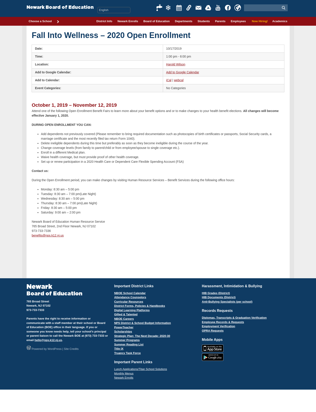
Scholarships (123, 331)
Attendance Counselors (130, 297)
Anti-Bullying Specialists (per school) (227, 301)
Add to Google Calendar (182, 72)
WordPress (54, 349)
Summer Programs (127, 340)
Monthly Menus (123, 373)
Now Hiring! (259, 21)
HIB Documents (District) (219, 297)
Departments (183, 21)
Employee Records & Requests (223, 322)
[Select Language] (113, 10)
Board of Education (156, 21)
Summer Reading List (129, 344)
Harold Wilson (175, 64)
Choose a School (44, 21)
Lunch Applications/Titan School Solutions (140, 369)
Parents (220, 21)
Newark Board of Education (60, 7)
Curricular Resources (128, 301)
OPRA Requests (213, 330)
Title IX (118, 348)
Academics (279, 21)
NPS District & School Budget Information (142, 323)
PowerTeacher (123, 327)
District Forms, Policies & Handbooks (139, 305)
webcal (179, 80)
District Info (104, 21)
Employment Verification (218, 326)
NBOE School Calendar (130, 293)
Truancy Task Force (127, 353)
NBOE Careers (124, 318)
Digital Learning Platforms (132, 310)
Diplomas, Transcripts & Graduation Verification (234, 317)
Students (204, 21)
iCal (168, 80)
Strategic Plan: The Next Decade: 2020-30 (142, 336)
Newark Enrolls (127, 21)
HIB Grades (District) (216, 293)
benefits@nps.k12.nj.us (48, 235)
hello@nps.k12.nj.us (48, 340)
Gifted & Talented (126, 314)
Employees (238, 21)
